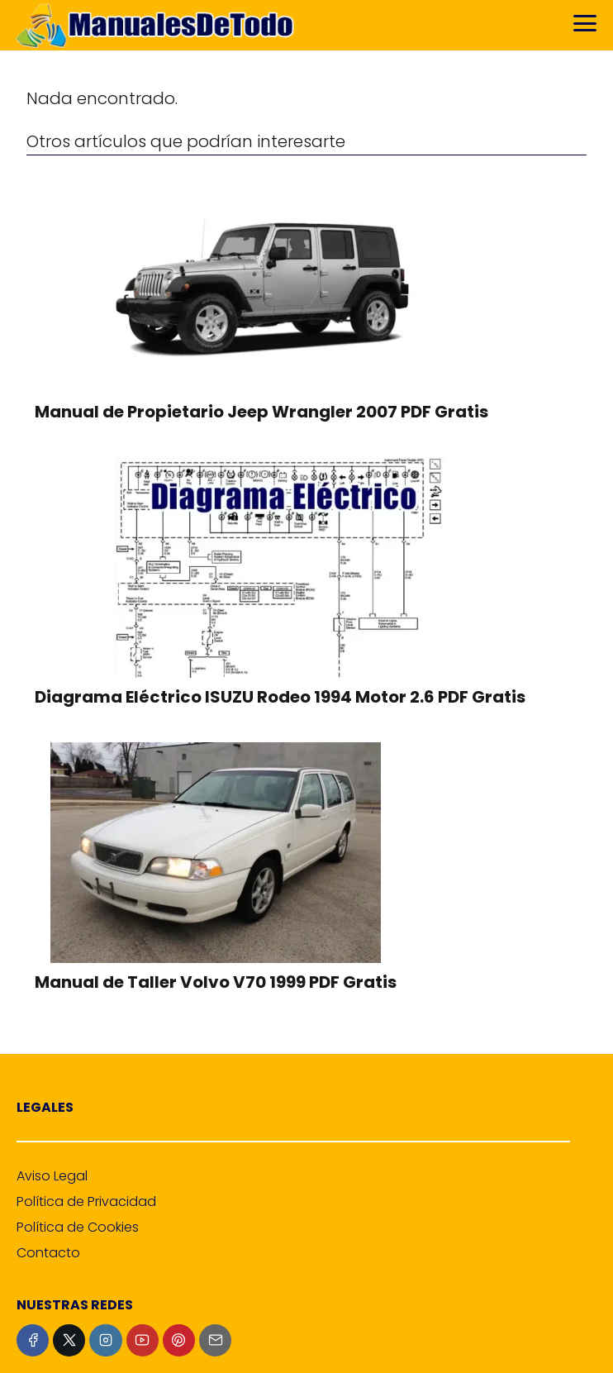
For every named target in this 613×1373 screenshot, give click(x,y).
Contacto (48, 1252)
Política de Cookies (78, 1227)
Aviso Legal (52, 1175)
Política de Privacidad (86, 1201)
